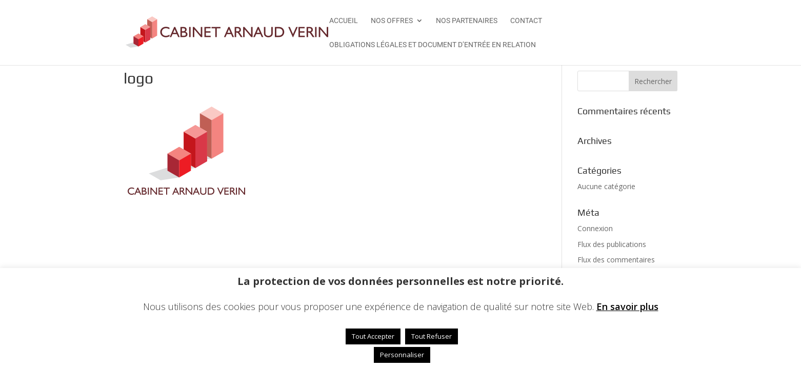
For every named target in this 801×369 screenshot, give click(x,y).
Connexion (595, 228)
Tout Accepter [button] (373, 336)
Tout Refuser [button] (431, 336)
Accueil (343, 21)
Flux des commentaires (616, 259)
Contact (526, 21)
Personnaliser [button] (402, 354)
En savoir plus (627, 306)
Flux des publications (611, 244)
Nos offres (392, 21)
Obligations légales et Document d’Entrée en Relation (432, 45)
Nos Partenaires (466, 21)
